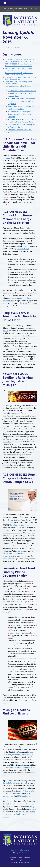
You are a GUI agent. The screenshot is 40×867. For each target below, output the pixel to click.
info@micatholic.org (20, 850)
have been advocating (18, 525)
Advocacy (11, 8)
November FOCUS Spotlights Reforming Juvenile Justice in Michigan (19, 73)
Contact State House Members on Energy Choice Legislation (21, 101)
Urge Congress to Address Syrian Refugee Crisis (22, 120)
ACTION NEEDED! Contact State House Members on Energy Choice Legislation (18, 65)
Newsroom (18, 8)
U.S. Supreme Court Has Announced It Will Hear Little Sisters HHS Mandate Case (19, 60)
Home (4, 8)
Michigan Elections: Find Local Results (18, 86)
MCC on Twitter (28, 791)
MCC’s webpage (23, 796)
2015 (36, 8)
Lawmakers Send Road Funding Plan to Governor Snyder (18, 82)
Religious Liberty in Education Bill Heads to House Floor (19, 69)
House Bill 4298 (23, 248)
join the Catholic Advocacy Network (19, 781)
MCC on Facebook (13, 793)
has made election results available (16, 767)
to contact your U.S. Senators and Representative (18, 553)
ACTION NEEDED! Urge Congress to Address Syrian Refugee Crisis (20, 78)
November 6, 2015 (9, 10)
